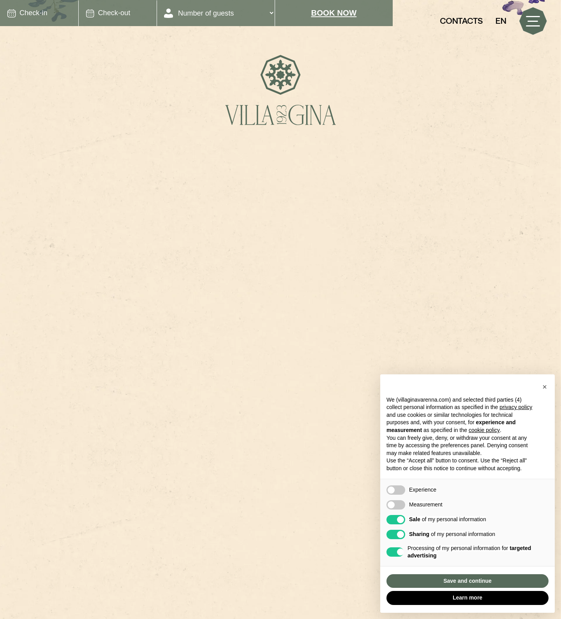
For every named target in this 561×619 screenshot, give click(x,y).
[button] (501, 21)
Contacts (461, 21)
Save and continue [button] (467, 581)
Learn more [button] (467, 597)
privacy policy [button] (515, 407)
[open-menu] (533, 21)
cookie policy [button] (484, 430)
